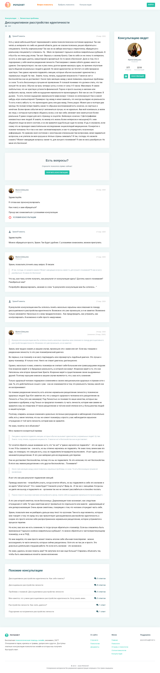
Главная (115, 640)
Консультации (10, 18)
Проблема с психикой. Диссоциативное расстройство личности (36, 592)
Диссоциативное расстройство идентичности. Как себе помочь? (37, 578)
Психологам (95, 644)
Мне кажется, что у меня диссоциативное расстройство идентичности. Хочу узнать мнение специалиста (48, 598)
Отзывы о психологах (120, 647)
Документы (94, 647)
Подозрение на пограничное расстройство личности (31, 611)
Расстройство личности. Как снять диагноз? (28, 605)
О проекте (94, 640)
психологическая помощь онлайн (29, 640)
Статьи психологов (119, 650)
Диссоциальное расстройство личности (26, 585)
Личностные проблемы (29, 18)
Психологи (116, 644)
